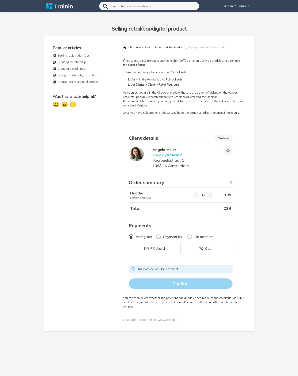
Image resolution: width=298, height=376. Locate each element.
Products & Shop (140, 47)
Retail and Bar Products (170, 47)
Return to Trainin (237, 6)
